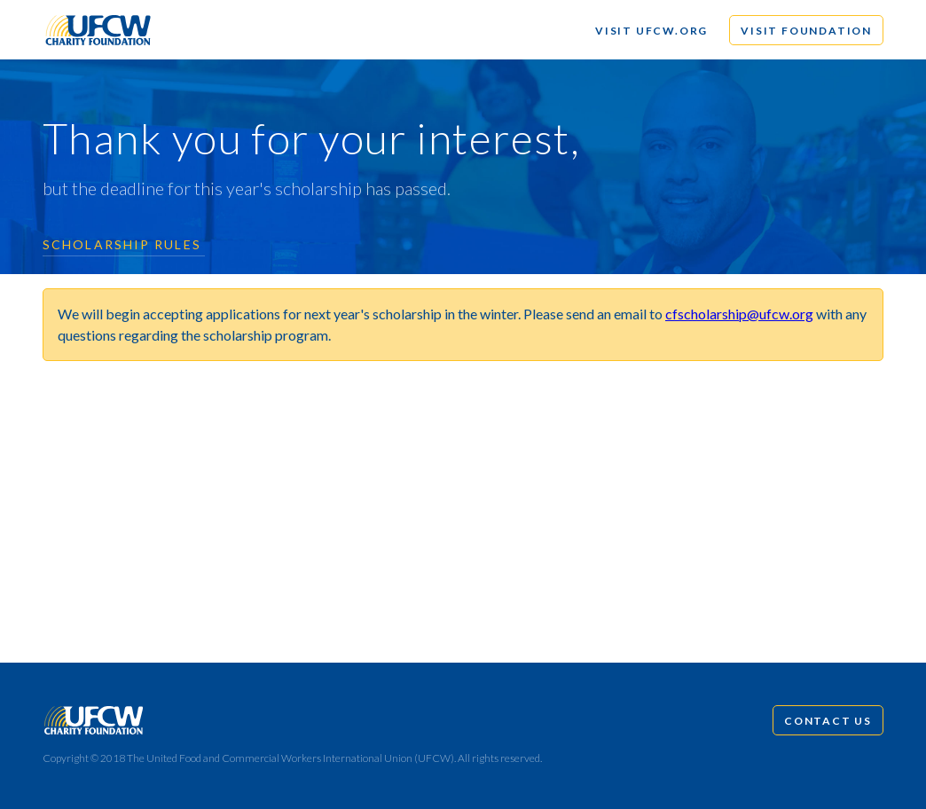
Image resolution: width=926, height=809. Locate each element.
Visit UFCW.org (651, 30)
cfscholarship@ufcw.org (739, 313)
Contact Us (828, 720)
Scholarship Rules (122, 244)
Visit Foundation (806, 30)
